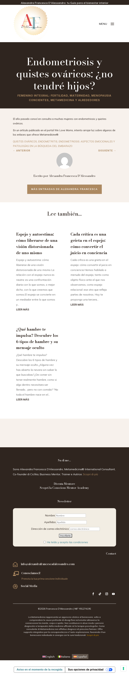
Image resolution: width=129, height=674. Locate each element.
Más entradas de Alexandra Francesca (64, 189)
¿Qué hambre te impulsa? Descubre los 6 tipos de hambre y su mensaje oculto (37, 338)
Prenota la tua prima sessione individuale (44, 578)
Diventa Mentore (64, 484)
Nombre (50, 515)
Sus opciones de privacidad (85, 669)
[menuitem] (48, 656)
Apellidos (50, 522)
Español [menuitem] (82, 656)
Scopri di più (90, 474)
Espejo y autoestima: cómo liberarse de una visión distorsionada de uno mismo (36, 243)
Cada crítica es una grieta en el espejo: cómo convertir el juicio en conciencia (89, 243)
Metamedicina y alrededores (75, 100)
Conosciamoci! (30, 573)
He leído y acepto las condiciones (67, 542)
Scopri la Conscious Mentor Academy (64, 488)
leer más (22, 309)
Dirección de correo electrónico (50, 528)
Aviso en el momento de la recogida (39, 669)
